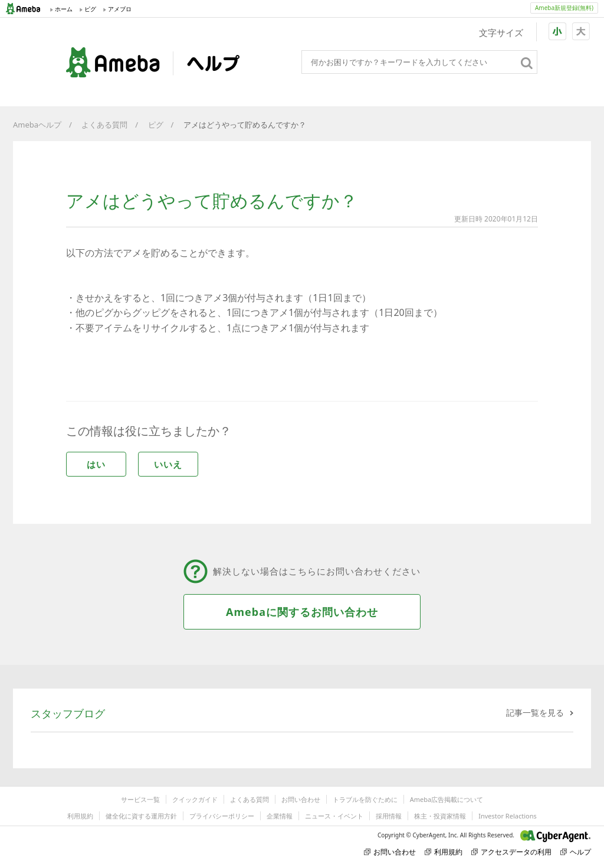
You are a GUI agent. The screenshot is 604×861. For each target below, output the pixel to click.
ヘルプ (575, 852)
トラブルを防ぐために (365, 799)
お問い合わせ (300, 799)
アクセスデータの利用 (511, 852)
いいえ (168, 464)
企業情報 (280, 815)
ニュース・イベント (334, 815)
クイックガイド (195, 799)
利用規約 (80, 815)
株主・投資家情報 (440, 815)
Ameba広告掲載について (446, 799)
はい (96, 464)
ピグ (155, 124)
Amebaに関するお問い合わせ (302, 612)
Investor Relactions (507, 815)
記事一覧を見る (535, 712)
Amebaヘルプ (37, 124)
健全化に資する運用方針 (141, 815)
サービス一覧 (140, 799)
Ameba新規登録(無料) (564, 8)
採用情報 (389, 815)
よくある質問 (104, 124)
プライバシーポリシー (221, 815)
